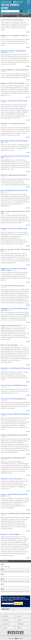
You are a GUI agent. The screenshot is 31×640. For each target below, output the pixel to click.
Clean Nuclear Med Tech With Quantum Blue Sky (13, 398)
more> (28, 32)
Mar (2, 567)
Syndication (20, 624)
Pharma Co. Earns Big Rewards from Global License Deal (15, 513)
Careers (4, 628)
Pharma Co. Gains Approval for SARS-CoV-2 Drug (14, 100)
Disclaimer (5, 620)
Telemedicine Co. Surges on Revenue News (11, 478)
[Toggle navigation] (28, 10)
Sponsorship (6, 624)
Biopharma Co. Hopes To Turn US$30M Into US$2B (14, 228)
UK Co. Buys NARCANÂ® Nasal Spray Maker (13, 285)
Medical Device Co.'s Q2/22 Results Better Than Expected (15, 368)
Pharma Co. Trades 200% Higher (9, 345)
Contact (19, 620)
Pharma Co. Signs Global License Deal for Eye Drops (14, 435)
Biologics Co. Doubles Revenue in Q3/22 (11, 325)
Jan (9, 567)
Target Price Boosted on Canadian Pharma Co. (13, 19)
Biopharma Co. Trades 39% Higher (10, 534)
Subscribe (5, 616)
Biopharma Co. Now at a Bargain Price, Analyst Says (14, 35)
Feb (5, 567)
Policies (19, 628)
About (19, 616)
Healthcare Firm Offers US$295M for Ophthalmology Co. (15, 414)
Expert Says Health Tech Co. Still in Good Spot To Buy (14, 69)
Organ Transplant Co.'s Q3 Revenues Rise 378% (13, 457)
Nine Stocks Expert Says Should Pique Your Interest (14, 385)
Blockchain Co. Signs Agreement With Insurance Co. (14, 175)
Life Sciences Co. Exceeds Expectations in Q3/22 (13, 123)
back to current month (24, 16)
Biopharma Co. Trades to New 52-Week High (12, 83)
